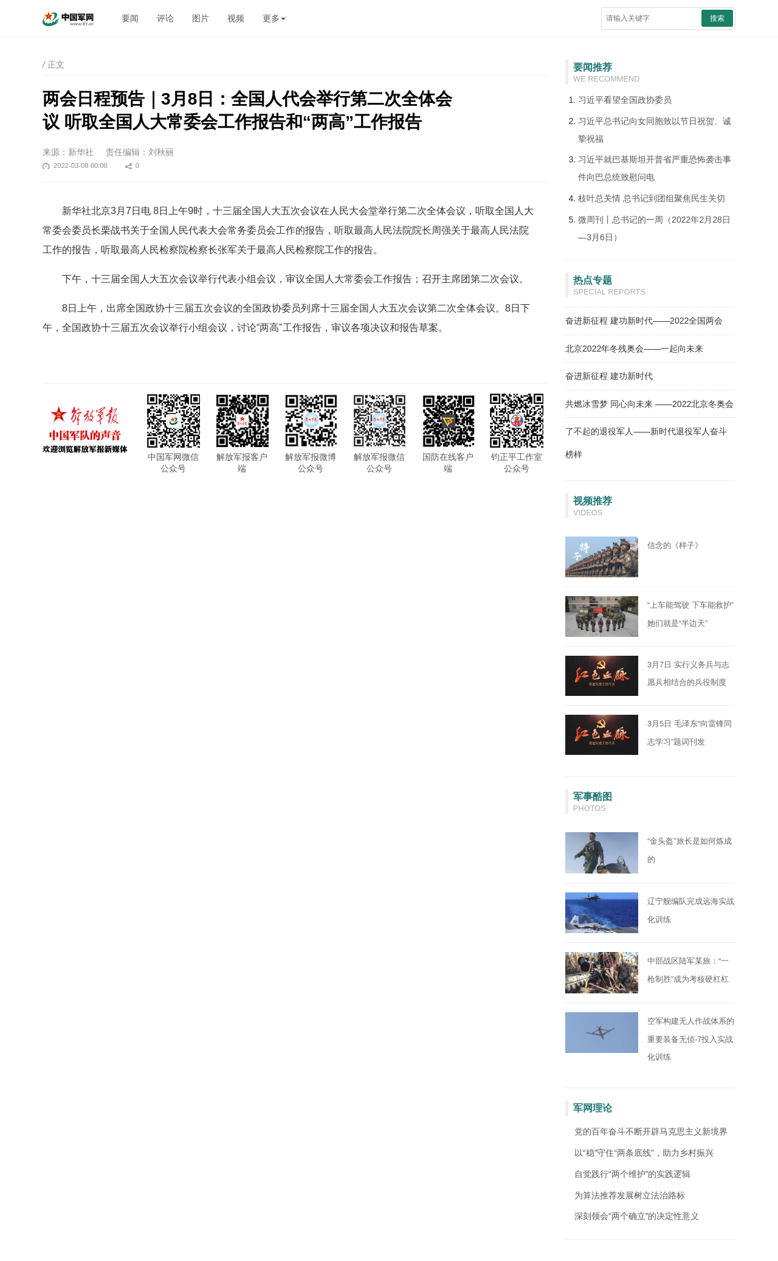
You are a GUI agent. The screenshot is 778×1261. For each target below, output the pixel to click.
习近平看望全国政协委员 (625, 100)
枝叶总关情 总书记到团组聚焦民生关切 (651, 198)
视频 (235, 18)
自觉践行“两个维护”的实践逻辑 (632, 1174)
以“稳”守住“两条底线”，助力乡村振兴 (644, 1153)
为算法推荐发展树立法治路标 (629, 1195)
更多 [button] (274, 18)
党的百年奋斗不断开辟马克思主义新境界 (651, 1131)
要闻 (130, 18)
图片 (200, 18)
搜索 (717, 18)
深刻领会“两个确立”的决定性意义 (636, 1216)
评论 (165, 18)
